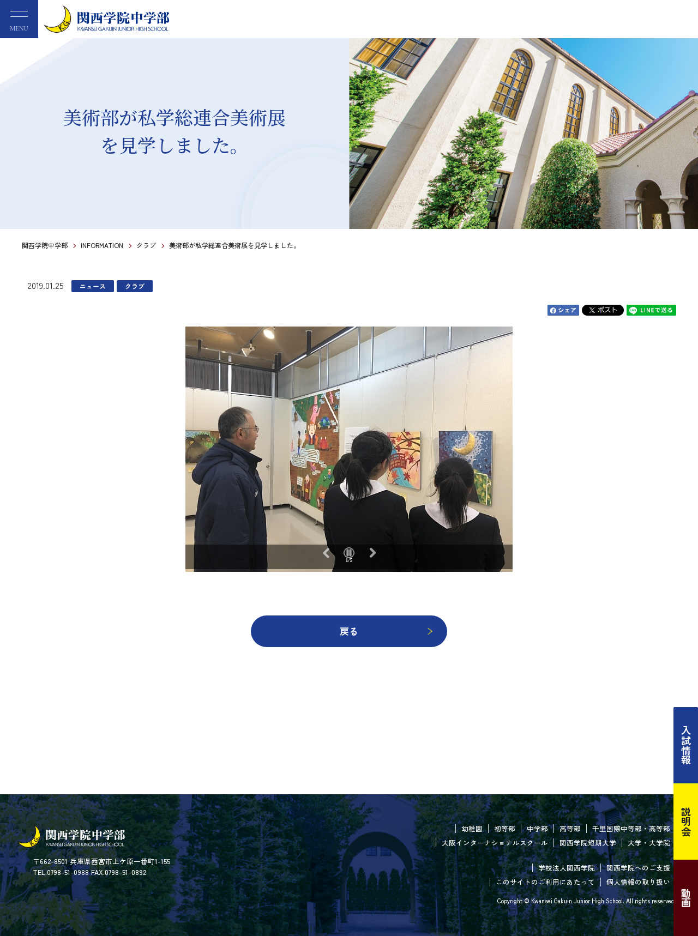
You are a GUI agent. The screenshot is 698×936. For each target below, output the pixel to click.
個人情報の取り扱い (638, 882)
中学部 (537, 828)
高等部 (570, 828)
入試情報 (686, 745)
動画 (686, 898)
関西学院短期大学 (587, 842)
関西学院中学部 (45, 245)
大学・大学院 (649, 842)
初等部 (504, 828)
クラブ (146, 245)
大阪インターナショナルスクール (495, 842)
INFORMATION (102, 245)
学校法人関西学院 (566, 867)
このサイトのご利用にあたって (545, 882)
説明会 (686, 821)
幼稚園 (472, 828)
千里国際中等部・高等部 (631, 828)
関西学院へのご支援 (638, 867)
